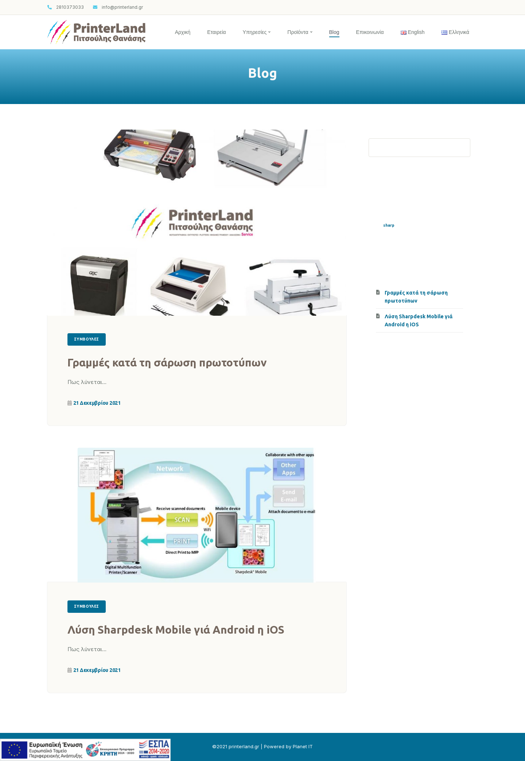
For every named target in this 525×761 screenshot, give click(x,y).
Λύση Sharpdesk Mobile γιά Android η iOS (175, 629)
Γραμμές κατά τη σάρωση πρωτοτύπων (167, 362)
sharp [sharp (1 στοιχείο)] (388, 225)
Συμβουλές (86, 339)
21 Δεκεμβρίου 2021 (97, 403)
